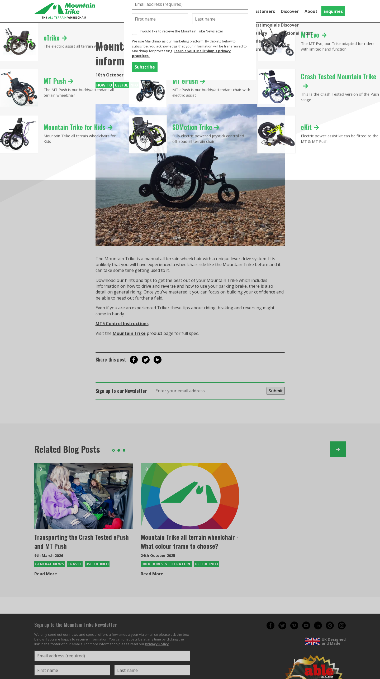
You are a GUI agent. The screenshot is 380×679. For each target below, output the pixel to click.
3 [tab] (124, 450)
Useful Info (126, 85)
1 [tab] (113, 450)
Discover (290, 11)
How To (104, 85)
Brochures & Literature (166, 563)
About (311, 11)
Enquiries (333, 11)
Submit (276, 391)
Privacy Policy (157, 644)
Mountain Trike (129, 333)
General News (49, 563)
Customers (263, 11)
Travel (75, 563)
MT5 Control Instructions (122, 323)
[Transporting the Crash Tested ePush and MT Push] (83, 496)
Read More (45, 574)
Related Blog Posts (67, 449)
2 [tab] (118, 450)
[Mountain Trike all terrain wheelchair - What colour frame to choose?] (190, 496)
